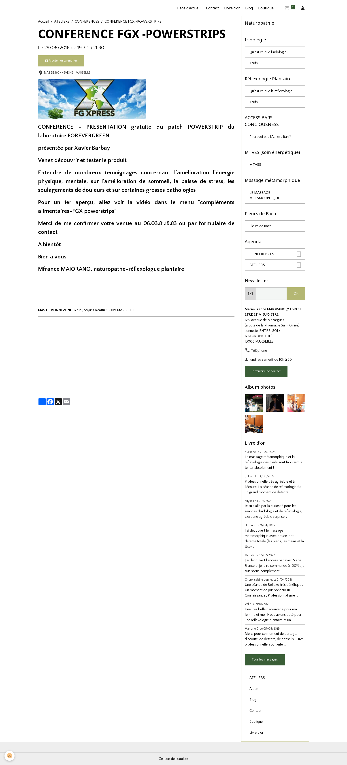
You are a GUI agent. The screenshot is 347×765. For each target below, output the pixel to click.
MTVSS (255, 165)
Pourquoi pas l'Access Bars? (270, 137)
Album (254, 689)
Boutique (266, 8)
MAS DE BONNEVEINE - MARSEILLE (67, 72)
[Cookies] (9, 756)
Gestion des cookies (174, 759)
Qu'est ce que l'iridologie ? (269, 52)
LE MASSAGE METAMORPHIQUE (264, 195)
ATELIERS (62, 21)
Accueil (43, 21)
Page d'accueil (189, 8)
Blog (249, 8)
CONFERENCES (87, 21)
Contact (212, 8)
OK (296, 294)
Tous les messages (265, 659)
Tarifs (253, 63)
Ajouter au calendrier (61, 61)
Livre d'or (232, 8)
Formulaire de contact (266, 371)
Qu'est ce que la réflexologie (270, 91)
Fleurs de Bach (260, 226)
